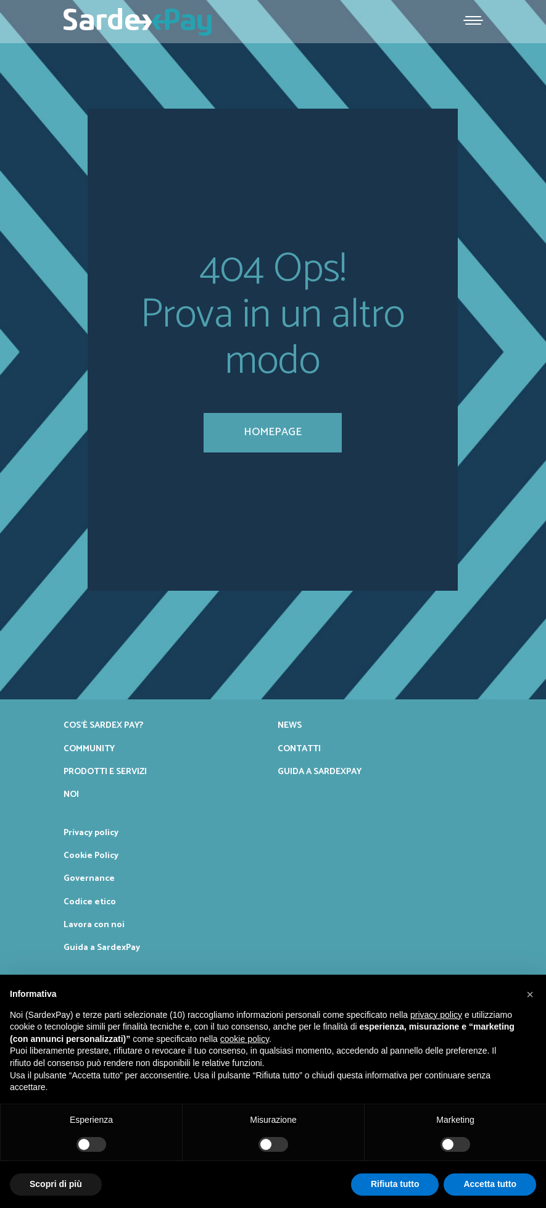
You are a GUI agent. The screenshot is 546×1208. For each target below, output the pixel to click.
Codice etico (90, 901)
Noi (71, 794)
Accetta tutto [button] (489, 1184)
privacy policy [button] (436, 1015)
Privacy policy (91, 832)
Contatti (299, 748)
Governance (89, 878)
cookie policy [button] (244, 1039)
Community (89, 748)
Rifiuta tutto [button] (395, 1184)
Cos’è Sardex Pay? (103, 725)
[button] (530, 994)
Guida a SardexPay (320, 771)
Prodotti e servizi (105, 771)
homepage (273, 432)
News (290, 725)
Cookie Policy (91, 855)
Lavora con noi (94, 924)
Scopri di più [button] (56, 1184)
